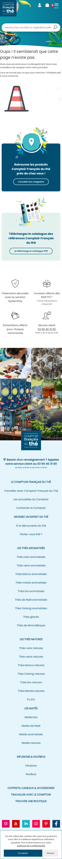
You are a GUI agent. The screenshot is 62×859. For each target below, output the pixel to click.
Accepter (23, 853)
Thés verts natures (31, 657)
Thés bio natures (31, 682)
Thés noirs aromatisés (31, 557)
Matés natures (31, 743)
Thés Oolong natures (31, 674)
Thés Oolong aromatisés (31, 608)
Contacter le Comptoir (31, 508)
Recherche (55, 27)
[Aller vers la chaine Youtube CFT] (16, 824)
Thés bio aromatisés (31, 591)
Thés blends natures (31, 691)
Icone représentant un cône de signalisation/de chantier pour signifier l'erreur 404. (16, 96)
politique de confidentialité (31, 845)
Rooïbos (31, 774)
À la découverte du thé (31, 526)
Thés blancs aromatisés (31, 574)
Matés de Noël (31, 726)
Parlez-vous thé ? (31, 534)
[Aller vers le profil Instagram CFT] (6, 824)
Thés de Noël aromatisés (31, 600)
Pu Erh (31, 699)
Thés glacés (31, 617)
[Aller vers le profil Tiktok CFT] (36, 824)
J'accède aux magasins (31, 181)
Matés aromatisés (31, 734)
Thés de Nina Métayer (31, 625)
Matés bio (31, 717)
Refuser (50, 853)
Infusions (31, 766)
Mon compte (39, 5)
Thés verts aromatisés (31, 565)
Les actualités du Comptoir (31, 499)
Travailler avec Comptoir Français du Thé (31, 491)
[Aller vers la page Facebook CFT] (56, 824)
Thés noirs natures (31, 648)
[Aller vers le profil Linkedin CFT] (26, 824)
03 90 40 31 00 (47, 329)
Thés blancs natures (31, 665)
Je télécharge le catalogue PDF (31, 251)
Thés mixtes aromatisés (31, 583)
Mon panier (48, 5)
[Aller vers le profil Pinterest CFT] (46, 824)
